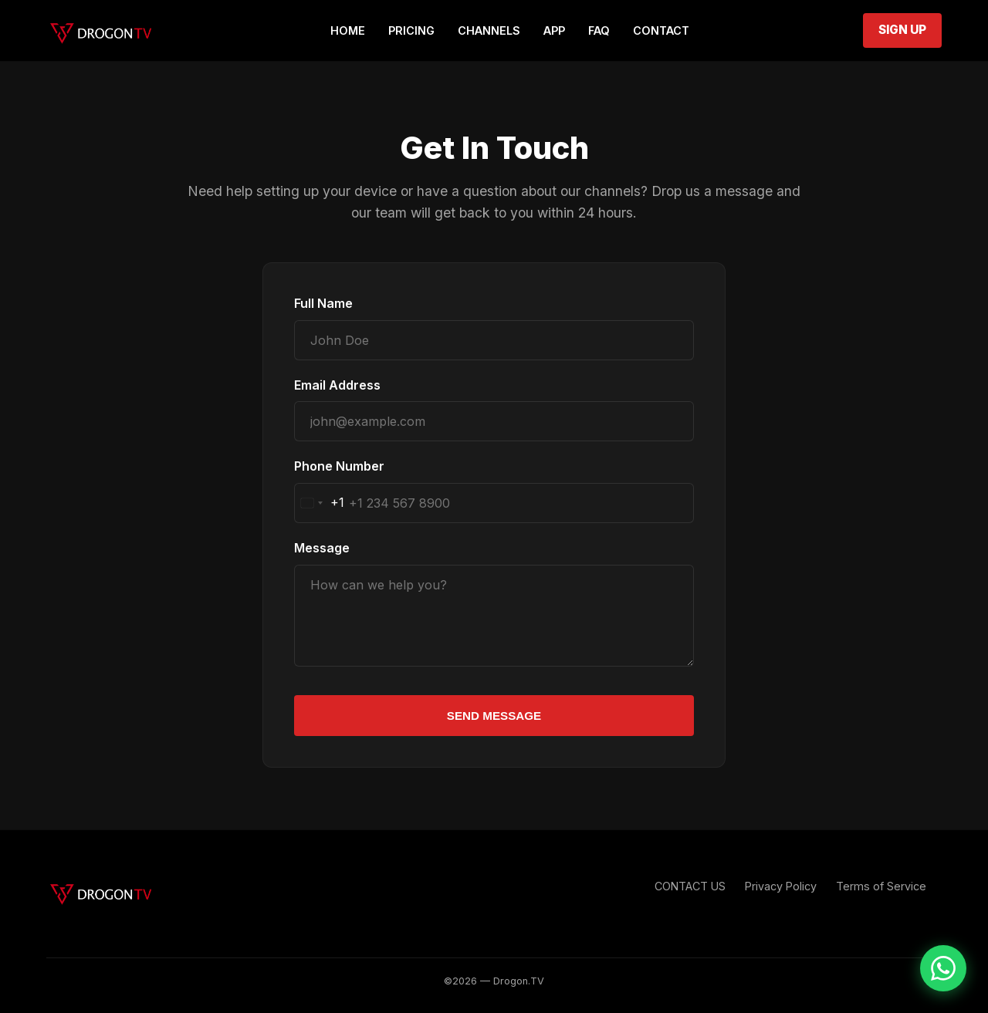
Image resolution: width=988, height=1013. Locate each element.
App (554, 30)
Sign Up (902, 29)
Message (322, 547)
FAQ (599, 30)
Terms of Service (881, 886)
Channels (489, 30)
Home (347, 30)
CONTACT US (690, 886)
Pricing (411, 30)
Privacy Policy (781, 886)
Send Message (494, 715)
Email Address (337, 385)
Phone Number (339, 466)
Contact (661, 30)
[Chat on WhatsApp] (943, 968)
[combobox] (319, 503)
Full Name (323, 303)
